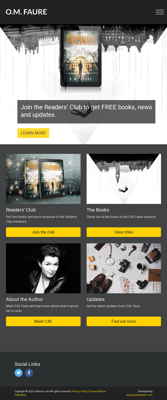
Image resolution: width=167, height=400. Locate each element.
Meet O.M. (43, 321)
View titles (123, 232)
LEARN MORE (35, 133)
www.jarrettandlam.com (139, 395)
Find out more (123, 321)
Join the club (43, 232)
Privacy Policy (79, 391)
